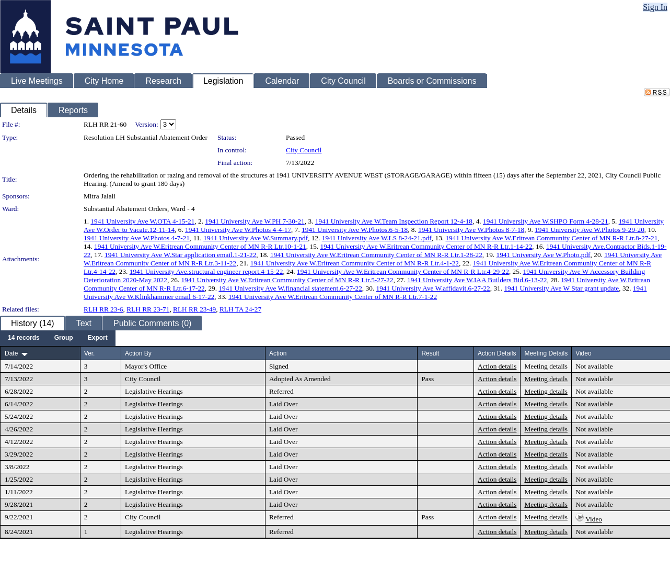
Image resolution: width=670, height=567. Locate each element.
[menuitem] (24, 338)
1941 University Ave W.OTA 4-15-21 (142, 221)
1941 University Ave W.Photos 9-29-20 (589, 230)
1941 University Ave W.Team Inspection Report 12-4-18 (393, 221)
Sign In (655, 7)
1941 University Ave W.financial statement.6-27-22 (290, 288)
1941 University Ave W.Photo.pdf (543, 255)
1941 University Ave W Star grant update (561, 288)
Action (277, 353)
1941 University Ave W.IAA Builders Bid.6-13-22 (477, 280)
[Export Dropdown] (98, 338)
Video (593, 519)
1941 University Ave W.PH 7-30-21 (254, 221)
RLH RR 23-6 (103, 309)
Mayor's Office (146, 366)
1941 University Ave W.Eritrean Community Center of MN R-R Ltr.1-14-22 (426, 246)
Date (11, 353)
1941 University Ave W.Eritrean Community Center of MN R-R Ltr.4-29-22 (403, 271)
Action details (497, 366)
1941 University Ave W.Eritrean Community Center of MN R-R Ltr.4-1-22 (354, 263)
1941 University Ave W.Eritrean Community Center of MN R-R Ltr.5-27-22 (287, 280)
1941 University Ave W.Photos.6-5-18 (355, 230)
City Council (304, 150)
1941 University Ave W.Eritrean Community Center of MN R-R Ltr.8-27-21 (551, 238)
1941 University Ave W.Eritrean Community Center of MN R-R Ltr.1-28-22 (376, 255)
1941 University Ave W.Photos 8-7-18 (471, 230)
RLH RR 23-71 (147, 309)
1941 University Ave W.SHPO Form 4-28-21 (545, 221)
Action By (138, 353)
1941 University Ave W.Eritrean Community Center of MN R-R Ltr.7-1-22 (332, 297)
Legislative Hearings (154, 391)
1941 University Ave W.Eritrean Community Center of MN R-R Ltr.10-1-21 (200, 246)
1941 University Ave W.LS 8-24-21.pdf (377, 238)
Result (430, 353)
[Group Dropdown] (63, 338)
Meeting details (546, 366)
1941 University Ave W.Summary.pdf (255, 238)
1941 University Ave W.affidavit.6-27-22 (433, 288)
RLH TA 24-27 (240, 309)
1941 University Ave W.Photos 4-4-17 (238, 230)
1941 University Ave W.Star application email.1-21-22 (180, 255)
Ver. (89, 353)
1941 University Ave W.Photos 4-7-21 (137, 238)
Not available (594, 366)
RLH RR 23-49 (194, 309)
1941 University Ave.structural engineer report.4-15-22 (206, 271)
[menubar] (57, 338)
